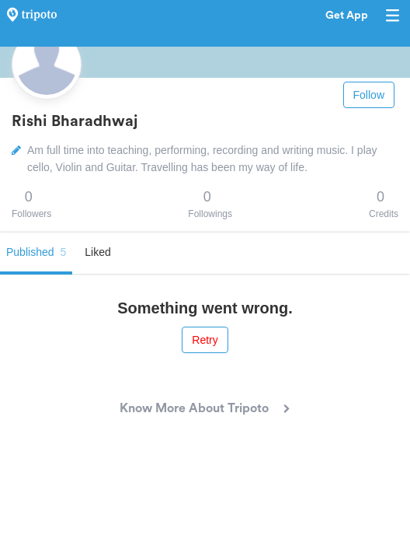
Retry (204, 340)
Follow (368, 95)
